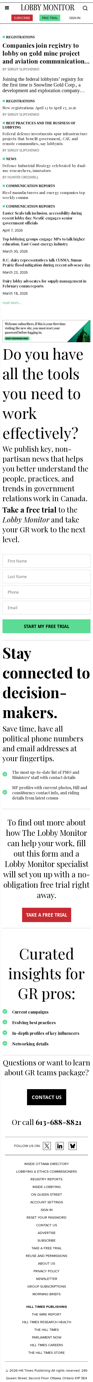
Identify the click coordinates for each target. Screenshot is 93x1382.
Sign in (47, 1210)
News (11, 159)
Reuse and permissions (46, 1256)
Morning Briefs (46, 1294)
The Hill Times (46, 1330)
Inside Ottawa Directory (46, 1164)
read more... (12, 303)
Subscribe (22, 18)
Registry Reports (46, 1179)
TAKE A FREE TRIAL (46, 915)
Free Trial (50, 18)
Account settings (46, 1202)
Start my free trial (46, 626)
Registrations (20, 37)
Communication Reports (30, 186)
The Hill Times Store (46, 1353)
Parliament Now (46, 1337)
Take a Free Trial (46, 1248)
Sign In (74, 18)
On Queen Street (46, 1194)
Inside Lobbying (46, 1187)
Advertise (47, 1233)
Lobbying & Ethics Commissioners (46, 1171)
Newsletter (46, 1279)
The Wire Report (46, 1314)
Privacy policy (46, 1271)
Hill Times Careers (46, 1345)
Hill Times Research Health (46, 1322)
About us (46, 1263)
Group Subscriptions (46, 1286)
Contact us (47, 1097)
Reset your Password (46, 1217)
